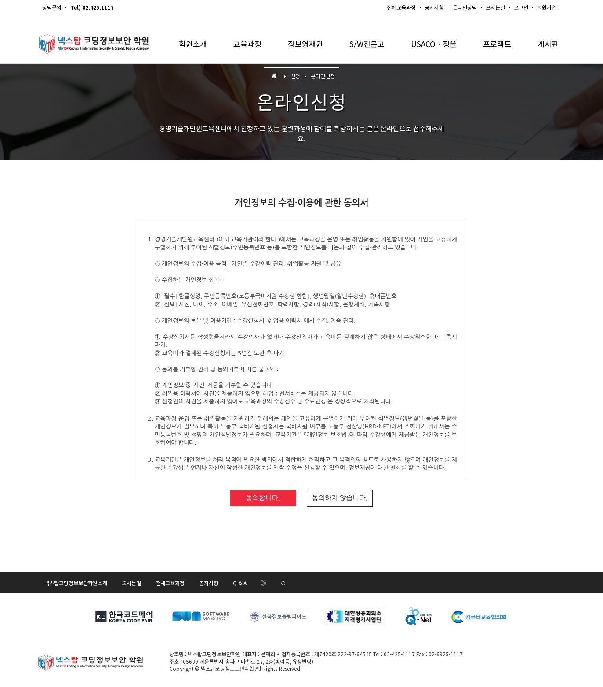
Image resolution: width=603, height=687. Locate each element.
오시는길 (495, 7)
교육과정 (247, 43)
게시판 (548, 43)
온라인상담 (465, 7)
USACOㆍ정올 (434, 43)
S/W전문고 (367, 43)
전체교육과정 (401, 7)
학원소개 (193, 43)
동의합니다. (263, 498)
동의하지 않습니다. (339, 498)
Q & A (240, 582)
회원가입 (546, 7)
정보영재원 (305, 43)
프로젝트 (497, 43)
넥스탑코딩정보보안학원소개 (75, 582)
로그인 (521, 7)
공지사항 (434, 7)
